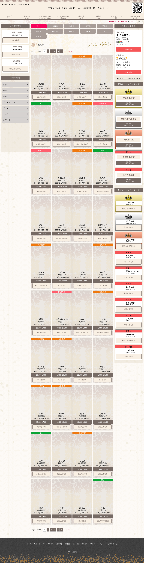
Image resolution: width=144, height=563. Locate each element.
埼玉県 (88, 26)
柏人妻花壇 (15, 40)
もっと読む (129, 49)
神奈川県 (55, 31)
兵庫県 (38, 37)
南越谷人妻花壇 (82, 97)
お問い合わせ (112, 544)
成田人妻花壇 (128, 262)
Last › (69, 51)
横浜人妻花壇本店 (15, 69)
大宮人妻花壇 (41, 332)
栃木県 (71, 26)
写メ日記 (76, 544)
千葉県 (105, 26)
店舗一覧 (37, 544)
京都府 (88, 31)
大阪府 (105, 31)
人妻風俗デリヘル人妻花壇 (118, 22)
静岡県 (71, 31)
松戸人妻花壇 (61, 191)
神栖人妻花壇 (128, 325)
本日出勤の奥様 (48, 544)
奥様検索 (59, 544)
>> (65, 51)
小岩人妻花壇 (102, 144)
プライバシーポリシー (97, 544)
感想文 (67, 544)
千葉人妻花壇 (82, 427)
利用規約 (84, 544)
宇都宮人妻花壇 (82, 285)
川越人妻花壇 (41, 97)
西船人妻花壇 (61, 144)
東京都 (38, 31)
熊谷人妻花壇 (61, 474)
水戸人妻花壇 (102, 285)
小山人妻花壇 (15, 54)
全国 (40, 26)
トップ (133, 22)
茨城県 (55, 26)
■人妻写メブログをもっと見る (128, 79)
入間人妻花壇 (82, 238)
